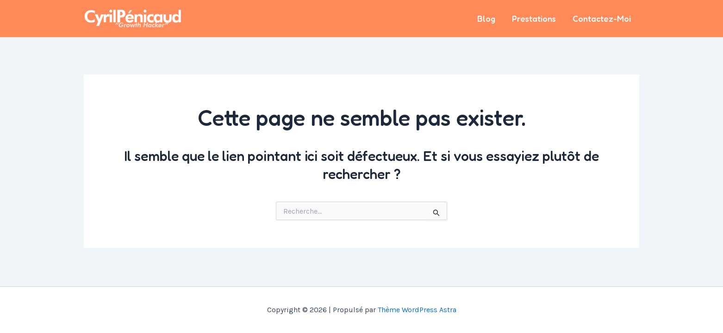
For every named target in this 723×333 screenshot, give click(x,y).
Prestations (534, 18)
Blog (486, 18)
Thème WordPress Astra (417, 309)
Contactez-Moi (602, 18)
